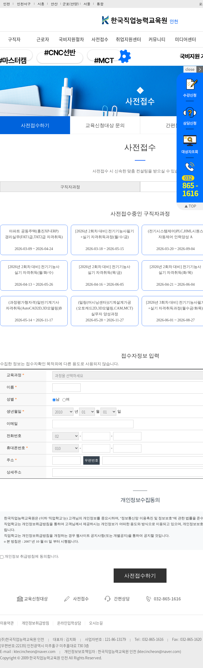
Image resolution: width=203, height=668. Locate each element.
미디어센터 (185, 39)
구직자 (14, 39)
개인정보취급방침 (35, 622)
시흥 (41, 3)
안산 (54, 3)
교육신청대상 (32, 598)
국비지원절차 (71, 39)
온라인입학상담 (69, 622)
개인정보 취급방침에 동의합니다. (31, 556)
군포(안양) (70, 3)
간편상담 (117, 598)
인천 (6, 3)
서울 (87, 3)
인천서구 (24, 3)
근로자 (42, 39)
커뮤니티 (157, 39)
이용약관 (7, 622)
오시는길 (96, 622)
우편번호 (91, 460)
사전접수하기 (140, 575)
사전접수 (99, 39)
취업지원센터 (128, 39)
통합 (100, 3)
